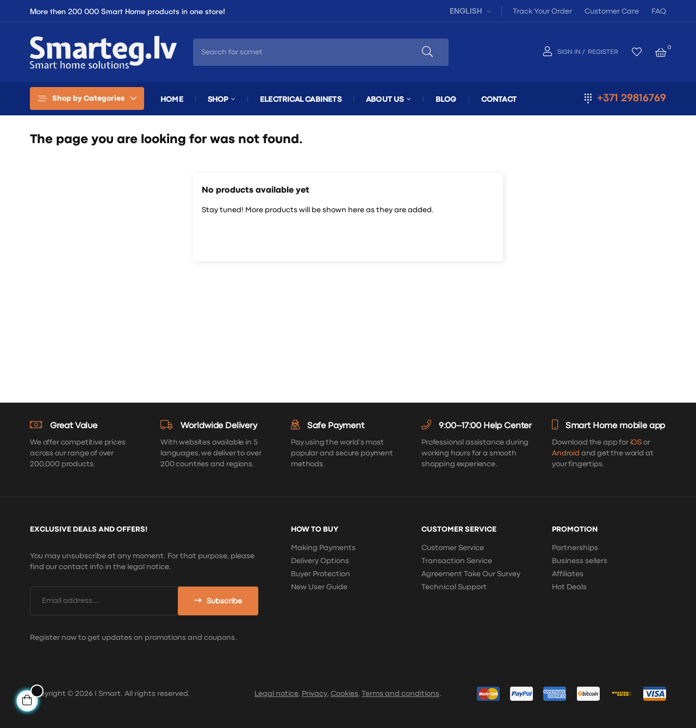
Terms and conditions (400, 693)
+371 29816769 (631, 98)
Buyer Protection (320, 574)
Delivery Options (320, 561)
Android (566, 453)
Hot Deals (569, 587)
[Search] (348, 238)
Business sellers (579, 561)
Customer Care (612, 11)
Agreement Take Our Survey (470, 574)
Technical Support (454, 587)
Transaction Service (456, 561)
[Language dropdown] (468, 11)
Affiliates (567, 574)
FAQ (658, 11)
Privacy (314, 693)
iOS (636, 442)
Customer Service (452, 548)
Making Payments (323, 548)
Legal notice (276, 693)
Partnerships (575, 548)
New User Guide (319, 587)
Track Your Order (542, 11)
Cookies (344, 693)
